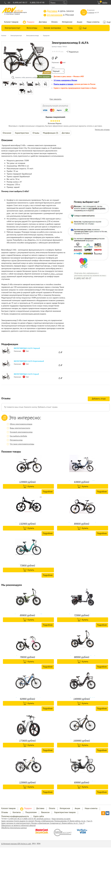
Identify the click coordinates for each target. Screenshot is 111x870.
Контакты (17, 812)
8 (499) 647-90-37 (20, 2)
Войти (104, 2)
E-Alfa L (52, 274)
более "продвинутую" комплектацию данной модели (25, 313)
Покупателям (31, 812)
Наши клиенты (93, 22)
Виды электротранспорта (20, 428)
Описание (7, 133)
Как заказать (55, 99)
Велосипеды (32, 28)
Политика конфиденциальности (15, 816)
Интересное (67, 22)
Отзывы (36, 133)
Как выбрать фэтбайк (18, 436)
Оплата (54, 22)
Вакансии (45, 812)
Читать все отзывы (102, 129)
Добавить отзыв (99, 398)
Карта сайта (38, 816)
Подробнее (48, 491)
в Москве (59, 15)
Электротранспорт (12, 28)
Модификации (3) (50, 133)
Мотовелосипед (16, 440)
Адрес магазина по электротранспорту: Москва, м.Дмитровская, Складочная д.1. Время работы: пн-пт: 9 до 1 (42, 823)
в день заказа (59, 11)
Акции (79, 22)
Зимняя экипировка (52, 28)
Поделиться (72, 52)
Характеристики (22, 133)
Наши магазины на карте (61, 819)
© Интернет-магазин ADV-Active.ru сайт (16, 844)
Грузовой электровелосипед (21, 432)
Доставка (43, 22)
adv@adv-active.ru (43, 819)
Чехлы (70, 28)
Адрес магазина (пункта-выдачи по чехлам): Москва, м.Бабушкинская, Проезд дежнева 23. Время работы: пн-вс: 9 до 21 (46, 821)
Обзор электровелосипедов (21, 424)
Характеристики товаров (65, 812)
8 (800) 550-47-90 (37, 2)
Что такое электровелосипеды (22, 444)
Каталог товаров (11, 22)
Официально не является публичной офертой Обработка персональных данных (18, 826)
